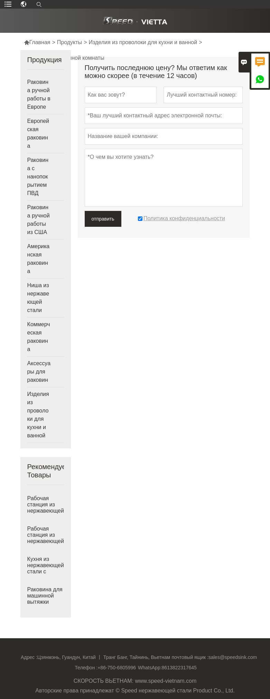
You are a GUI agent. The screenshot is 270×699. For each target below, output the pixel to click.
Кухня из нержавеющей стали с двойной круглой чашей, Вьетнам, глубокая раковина (45, 571)
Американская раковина (38, 258)
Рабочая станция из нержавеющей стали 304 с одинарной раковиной (45, 541)
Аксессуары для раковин (38, 371)
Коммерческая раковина (38, 336)
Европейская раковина (38, 133)
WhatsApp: (149, 667)
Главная (37, 42)
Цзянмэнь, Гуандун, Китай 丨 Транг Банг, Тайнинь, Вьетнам (103, 657)
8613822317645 (179, 667)
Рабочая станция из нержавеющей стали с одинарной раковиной (45, 510)
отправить (103, 219)
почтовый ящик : (190, 657)
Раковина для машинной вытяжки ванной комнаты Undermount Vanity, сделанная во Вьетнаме (45, 602)
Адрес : (29, 657)
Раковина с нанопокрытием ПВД (37, 176)
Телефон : (86, 667)
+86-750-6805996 (116, 667)
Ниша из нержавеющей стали (38, 297)
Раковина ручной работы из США (38, 219)
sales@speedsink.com (232, 657)
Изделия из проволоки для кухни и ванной (143, 42)
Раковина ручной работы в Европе (38, 94)
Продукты (69, 42)
